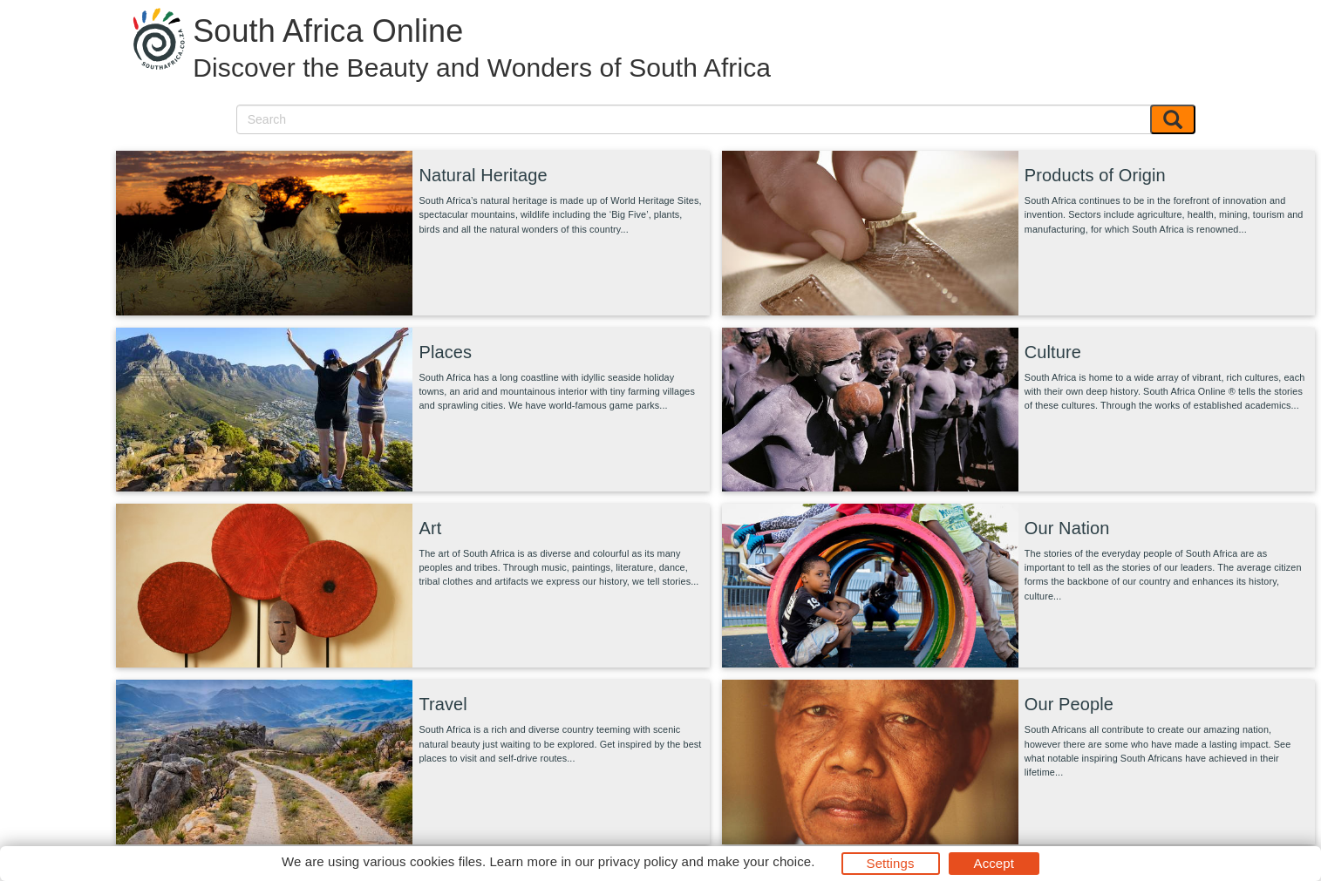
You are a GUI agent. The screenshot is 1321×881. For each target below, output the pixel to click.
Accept (994, 863)
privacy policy (638, 861)
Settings (891, 863)
